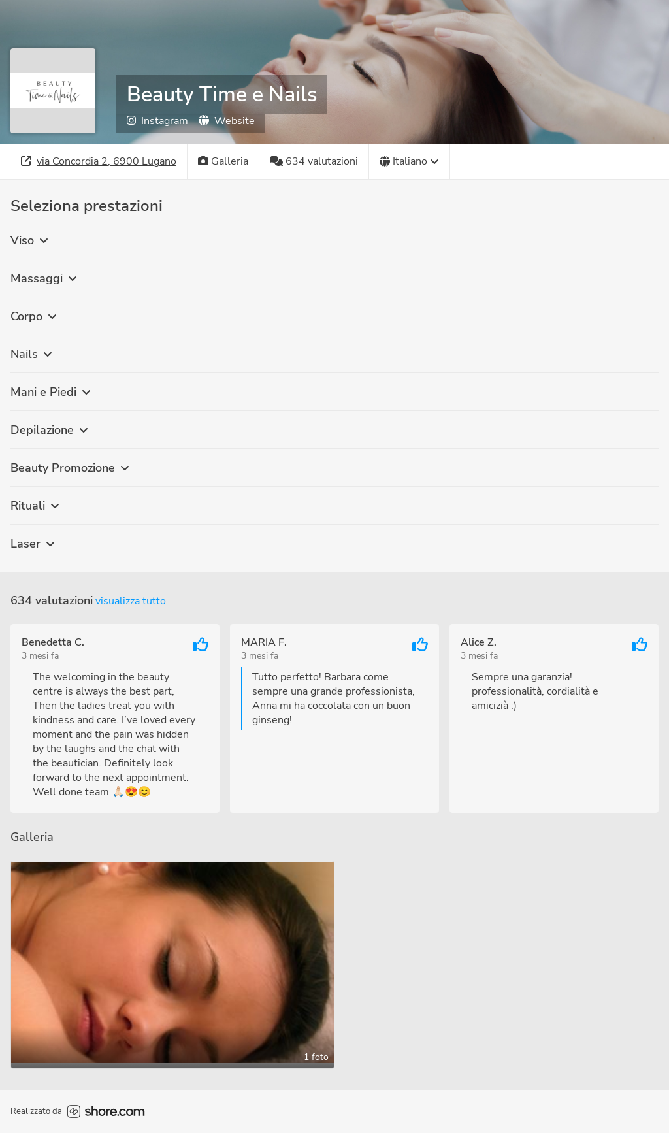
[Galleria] (223, 161)
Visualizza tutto (130, 601)
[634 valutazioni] (314, 161)
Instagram (157, 121)
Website (227, 121)
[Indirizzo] (99, 161)
